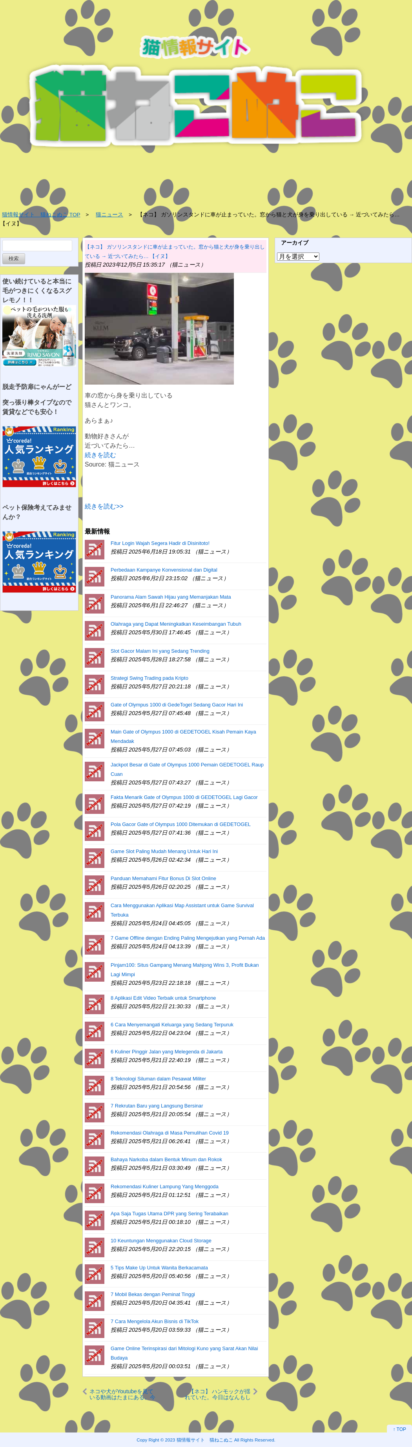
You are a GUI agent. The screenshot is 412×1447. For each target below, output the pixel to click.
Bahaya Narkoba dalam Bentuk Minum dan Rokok (166, 1159)
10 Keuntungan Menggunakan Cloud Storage (161, 1241)
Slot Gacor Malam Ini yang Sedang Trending (160, 651)
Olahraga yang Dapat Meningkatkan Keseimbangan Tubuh (176, 624)
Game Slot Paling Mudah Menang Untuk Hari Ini (164, 851)
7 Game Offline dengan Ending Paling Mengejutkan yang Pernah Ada (188, 938)
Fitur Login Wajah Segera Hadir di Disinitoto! (160, 543)
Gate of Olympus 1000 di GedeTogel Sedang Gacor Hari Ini (177, 705)
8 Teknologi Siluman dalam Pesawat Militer (158, 1079)
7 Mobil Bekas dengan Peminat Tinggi (153, 1294)
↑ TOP (399, 1429)
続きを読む (100, 455)
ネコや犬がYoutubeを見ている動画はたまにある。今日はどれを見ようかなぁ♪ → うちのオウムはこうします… (122, 1394)
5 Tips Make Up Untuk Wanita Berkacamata (159, 1268)
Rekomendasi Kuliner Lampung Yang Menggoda (165, 1186)
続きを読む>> (104, 506)
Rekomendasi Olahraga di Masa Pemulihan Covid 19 (170, 1133)
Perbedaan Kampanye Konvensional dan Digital (164, 570)
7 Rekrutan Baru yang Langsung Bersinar (157, 1106)
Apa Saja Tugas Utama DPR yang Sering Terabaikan (169, 1213)
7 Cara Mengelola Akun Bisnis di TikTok (155, 1321)
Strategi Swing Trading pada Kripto (149, 678)
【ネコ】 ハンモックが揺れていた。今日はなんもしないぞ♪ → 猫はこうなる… (217, 1394)
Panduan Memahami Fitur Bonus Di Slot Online (163, 878)
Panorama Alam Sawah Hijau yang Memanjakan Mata (171, 597)
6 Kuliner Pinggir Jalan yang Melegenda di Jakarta (166, 1052)
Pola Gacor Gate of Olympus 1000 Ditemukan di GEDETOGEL (181, 824)
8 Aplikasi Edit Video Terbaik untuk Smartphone (163, 998)
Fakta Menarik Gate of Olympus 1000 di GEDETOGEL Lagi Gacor (184, 797)
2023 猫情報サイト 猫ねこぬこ (199, 1439)
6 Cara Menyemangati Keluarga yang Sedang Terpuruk (172, 1025)
